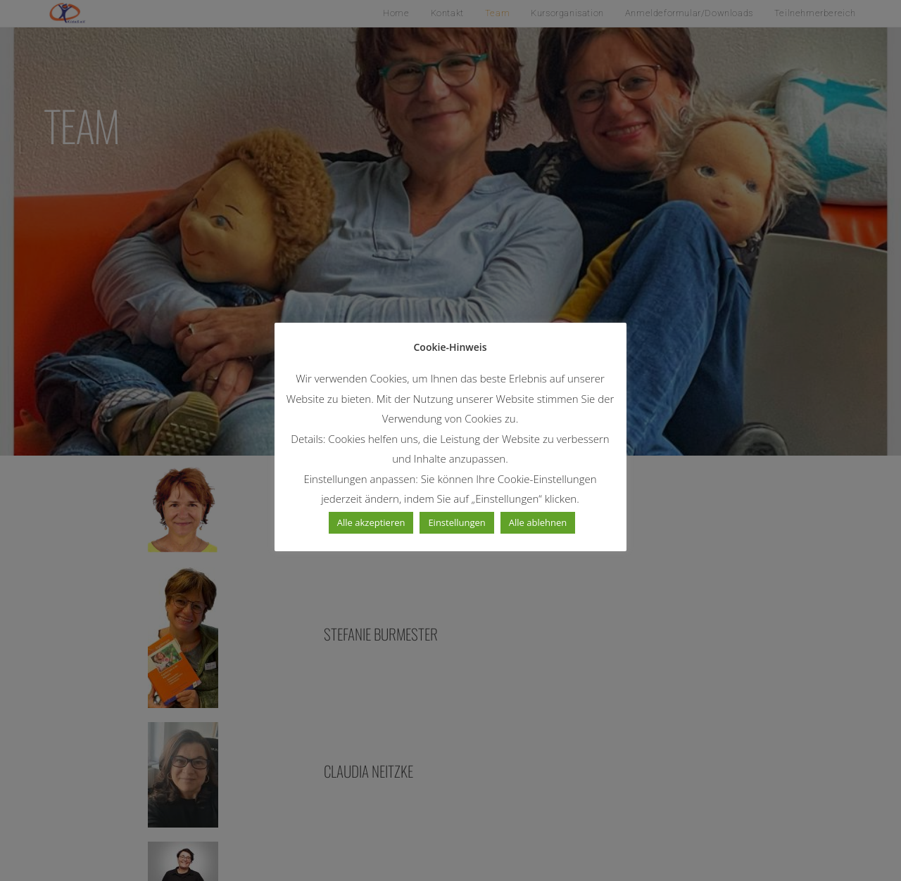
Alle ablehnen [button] (538, 522)
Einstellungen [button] (457, 522)
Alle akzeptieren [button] (371, 522)
